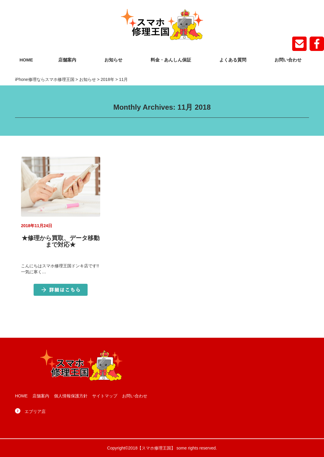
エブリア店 (35, 411)
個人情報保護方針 (71, 395)
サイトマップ (104, 395)
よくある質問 (232, 59)
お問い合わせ (288, 59)
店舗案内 (67, 59)
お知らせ (113, 59)
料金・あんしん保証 (171, 59)
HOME (26, 59)
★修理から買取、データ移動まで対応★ (61, 241)
